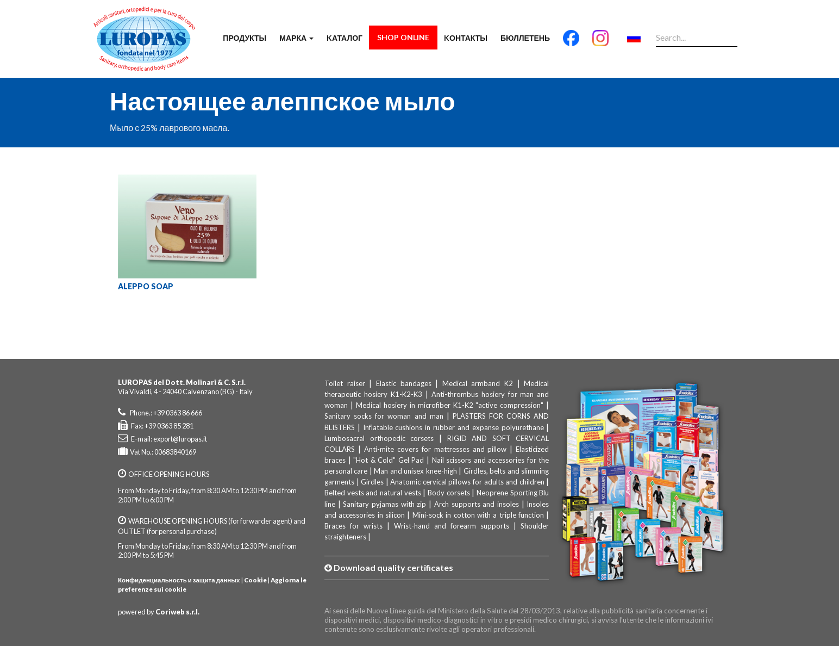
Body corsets (449, 492)
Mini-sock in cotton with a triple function (478, 515)
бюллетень (525, 37)
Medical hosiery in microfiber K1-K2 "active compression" (450, 405)
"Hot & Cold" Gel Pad (388, 460)
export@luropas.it (180, 438)
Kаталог (344, 37)
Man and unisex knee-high (415, 471)
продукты (244, 37)
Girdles (372, 481)
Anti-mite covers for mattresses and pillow (435, 449)
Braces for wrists (353, 525)
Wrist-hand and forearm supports (451, 525)
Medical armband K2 (477, 383)
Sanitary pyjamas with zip (384, 504)
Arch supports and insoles (476, 504)
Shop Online (403, 37)
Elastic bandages (403, 383)
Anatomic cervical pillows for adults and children (467, 481)
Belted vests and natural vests (372, 492)
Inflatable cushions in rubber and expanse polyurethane (453, 427)
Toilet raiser (344, 383)
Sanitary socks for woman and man (383, 416)
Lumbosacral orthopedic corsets (379, 438)
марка (296, 37)
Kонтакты (465, 37)
